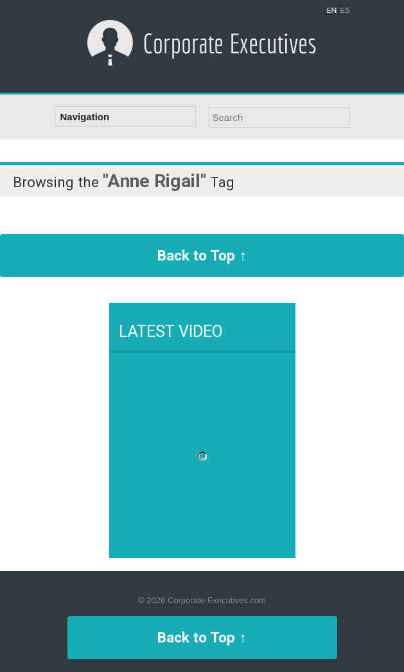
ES (345, 10)
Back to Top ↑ (201, 255)
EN (332, 10)
